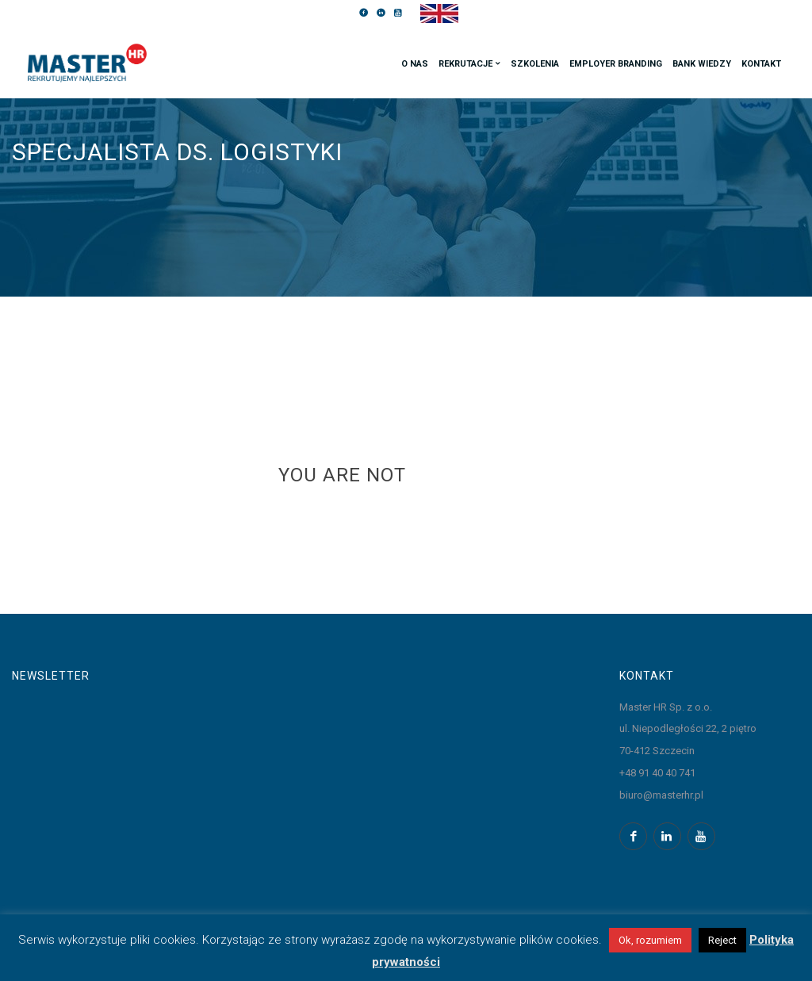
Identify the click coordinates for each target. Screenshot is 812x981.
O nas (414, 64)
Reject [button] (722, 940)
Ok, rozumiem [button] (650, 940)
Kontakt (761, 64)
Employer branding (615, 64)
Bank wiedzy (701, 64)
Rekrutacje (465, 64)
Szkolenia (535, 64)
